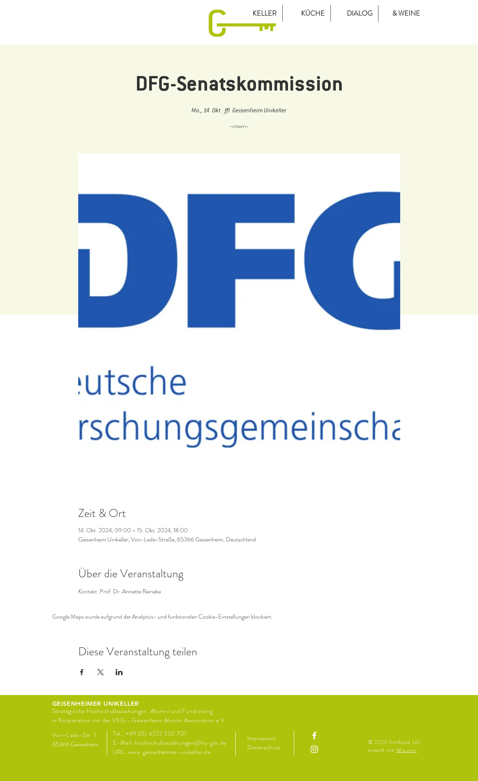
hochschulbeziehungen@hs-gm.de (180, 742)
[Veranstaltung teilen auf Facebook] (81, 672)
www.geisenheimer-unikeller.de (170, 751)
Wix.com (406, 750)
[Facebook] (314, 735)
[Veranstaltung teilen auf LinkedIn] (119, 672)
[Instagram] (314, 749)
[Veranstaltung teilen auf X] (100, 672)
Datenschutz (264, 747)
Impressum (261, 738)
